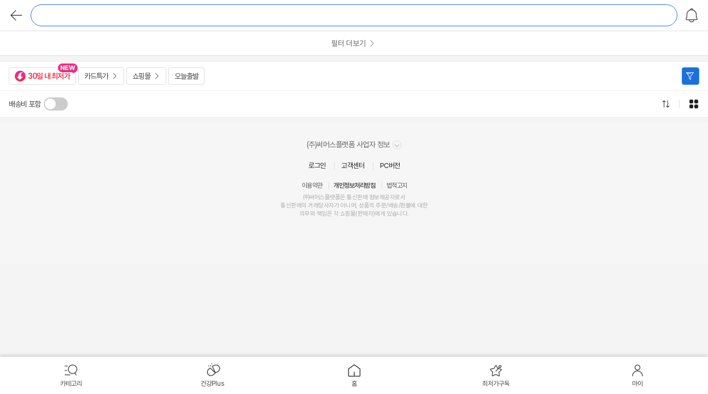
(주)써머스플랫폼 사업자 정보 (354, 144)
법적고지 (397, 185)
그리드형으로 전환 (694, 104)
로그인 (317, 165)
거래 (313, 205)
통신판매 (290, 205)
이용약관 (312, 185)
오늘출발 (186, 76)
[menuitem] (71, 375)
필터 (690, 76)
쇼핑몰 (141, 76)
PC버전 (390, 165)
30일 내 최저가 (42, 76)
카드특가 (96, 76)
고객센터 (352, 165)
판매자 (365, 213)
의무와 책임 (313, 213)
